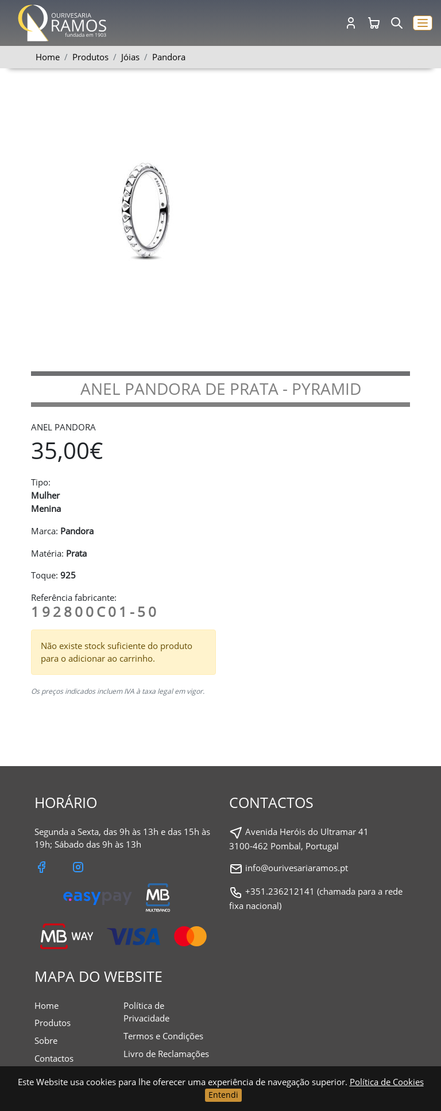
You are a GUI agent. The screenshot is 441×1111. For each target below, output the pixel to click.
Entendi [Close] (223, 1094)
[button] (422, 23)
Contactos (54, 1058)
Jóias (130, 57)
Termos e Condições (163, 1036)
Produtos (52, 1022)
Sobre (45, 1040)
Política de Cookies (387, 1081)
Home (48, 57)
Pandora (168, 57)
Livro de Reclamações (166, 1053)
